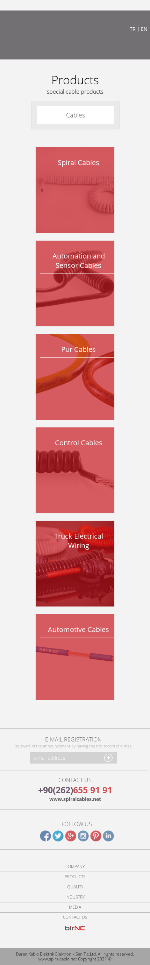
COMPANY (75, 867)
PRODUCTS (75, 877)
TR (133, 29)
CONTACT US (75, 917)
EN (144, 29)
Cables (75, 115)
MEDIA (75, 907)
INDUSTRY (75, 897)
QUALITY (75, 887)
